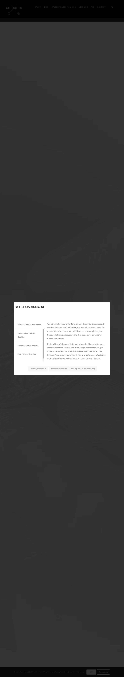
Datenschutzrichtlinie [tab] (27, 354)
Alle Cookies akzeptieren (58, 369)
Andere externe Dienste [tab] (28, 345)
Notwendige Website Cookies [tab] (26, 335)
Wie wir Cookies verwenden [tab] (29, 325)
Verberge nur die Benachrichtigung (83, 369)
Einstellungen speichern (38, 369)
